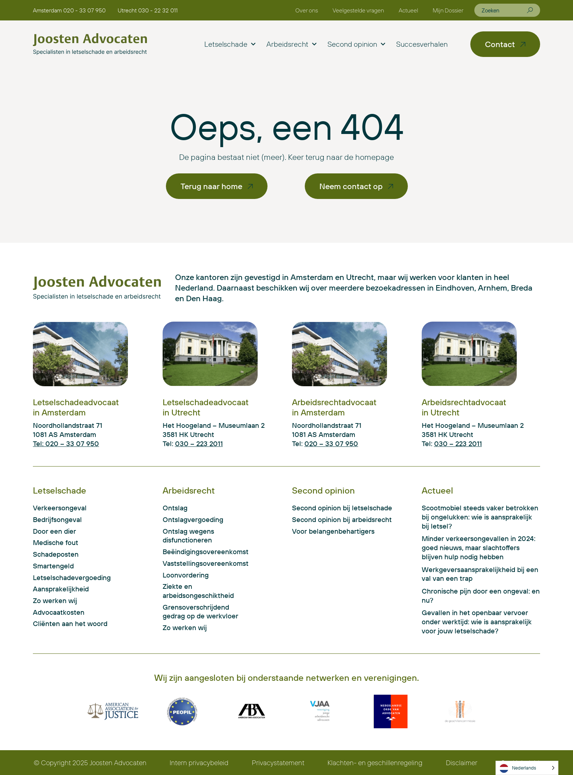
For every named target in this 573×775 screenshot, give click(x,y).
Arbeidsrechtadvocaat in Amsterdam (334, 407)
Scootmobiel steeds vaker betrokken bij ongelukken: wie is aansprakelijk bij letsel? (480, 516)
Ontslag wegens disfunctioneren (188, 536)
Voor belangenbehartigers (333, 531)
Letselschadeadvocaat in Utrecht (205, 407)
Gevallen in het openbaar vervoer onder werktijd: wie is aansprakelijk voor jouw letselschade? (477, 621)
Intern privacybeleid (199, 762)
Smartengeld (53, 565)
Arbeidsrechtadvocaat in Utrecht (464, 407)
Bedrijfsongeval (57, 519)
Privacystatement (278, 762)
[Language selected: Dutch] (527, 768)
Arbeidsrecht (291, 44)
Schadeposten (56, 554)
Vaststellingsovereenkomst (203, 563)
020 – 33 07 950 (331, 443)
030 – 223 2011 (199, 443)
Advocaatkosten (58, 612)
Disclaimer (461, 762)
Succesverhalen (422, 44)
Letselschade (229, 44)
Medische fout (55, 542)
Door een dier (54, 531)
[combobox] (504, 10)
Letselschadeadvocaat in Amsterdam (76, 407)
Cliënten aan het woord (70, 623)
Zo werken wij (55, 600)
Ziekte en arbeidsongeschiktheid (198, 591)
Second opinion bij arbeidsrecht (342, 519)
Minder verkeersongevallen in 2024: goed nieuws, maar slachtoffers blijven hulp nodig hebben (478, 547)
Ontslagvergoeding (193, 519)
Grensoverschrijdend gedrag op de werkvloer (200, 612)
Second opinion (356, 44)
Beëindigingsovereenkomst (203, 551)
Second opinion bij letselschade (342, 507)
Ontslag (175, 507)
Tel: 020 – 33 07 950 (66, 443)
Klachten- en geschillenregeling (374, 762)
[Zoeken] (530, 10)
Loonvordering (186, 575)
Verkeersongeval (60, 507)
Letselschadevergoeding (72, 577)
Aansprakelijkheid (61, 588)
